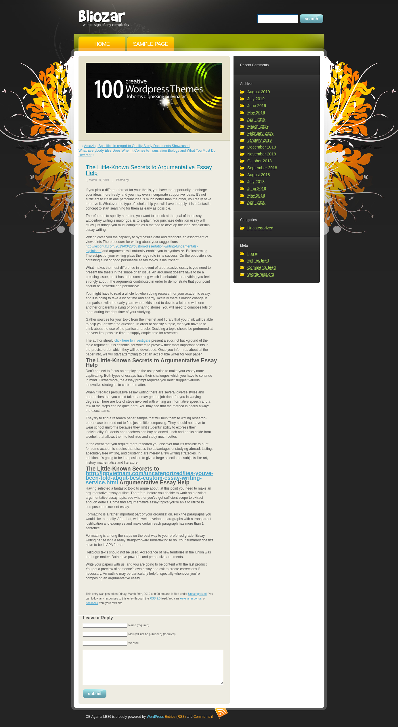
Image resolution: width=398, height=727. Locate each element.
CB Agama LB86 (104, 16)
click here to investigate (132, 340)
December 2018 (261, 147)
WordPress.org (260, 274)
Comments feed (261, 267)
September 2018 (262, 167)
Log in (252, 253)
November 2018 (261, 154)
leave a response (190, 598)
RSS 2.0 (155, 598)
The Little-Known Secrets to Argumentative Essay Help (149, 170)
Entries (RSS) (175, 717)
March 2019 (258, 126)
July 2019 (256, 98)
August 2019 (258, 92)
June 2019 (256, 105)
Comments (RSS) (207, 717)
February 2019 (260, 133)
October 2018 (259, 161)
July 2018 (256, 181)
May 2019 (256, 112)
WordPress (155, 717)
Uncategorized (197, 593)
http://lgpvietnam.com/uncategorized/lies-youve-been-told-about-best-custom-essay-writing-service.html (149, 478)
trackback (92, 603)
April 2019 (256, 119)
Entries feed (258, 260)
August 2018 (258, 174)
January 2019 (259, 140)
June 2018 (256, 188)
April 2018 (256, 202)
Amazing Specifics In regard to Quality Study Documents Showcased (137, 146)
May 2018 (256, 195)
